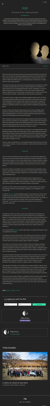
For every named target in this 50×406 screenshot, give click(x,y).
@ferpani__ (8, 290)
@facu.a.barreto (16, 290)
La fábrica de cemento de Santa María (15, 383)
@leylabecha (11, 194)
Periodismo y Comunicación (19, 385)
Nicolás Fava (6, 385)
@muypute (16, 230)
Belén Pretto (25, 318)
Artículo (11, 385)
